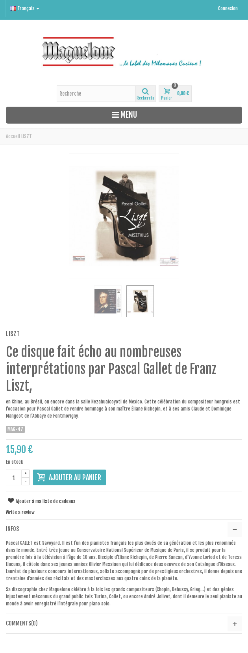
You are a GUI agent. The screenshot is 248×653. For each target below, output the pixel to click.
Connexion (228, 8)
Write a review (20, 512)
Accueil (13, 136)
